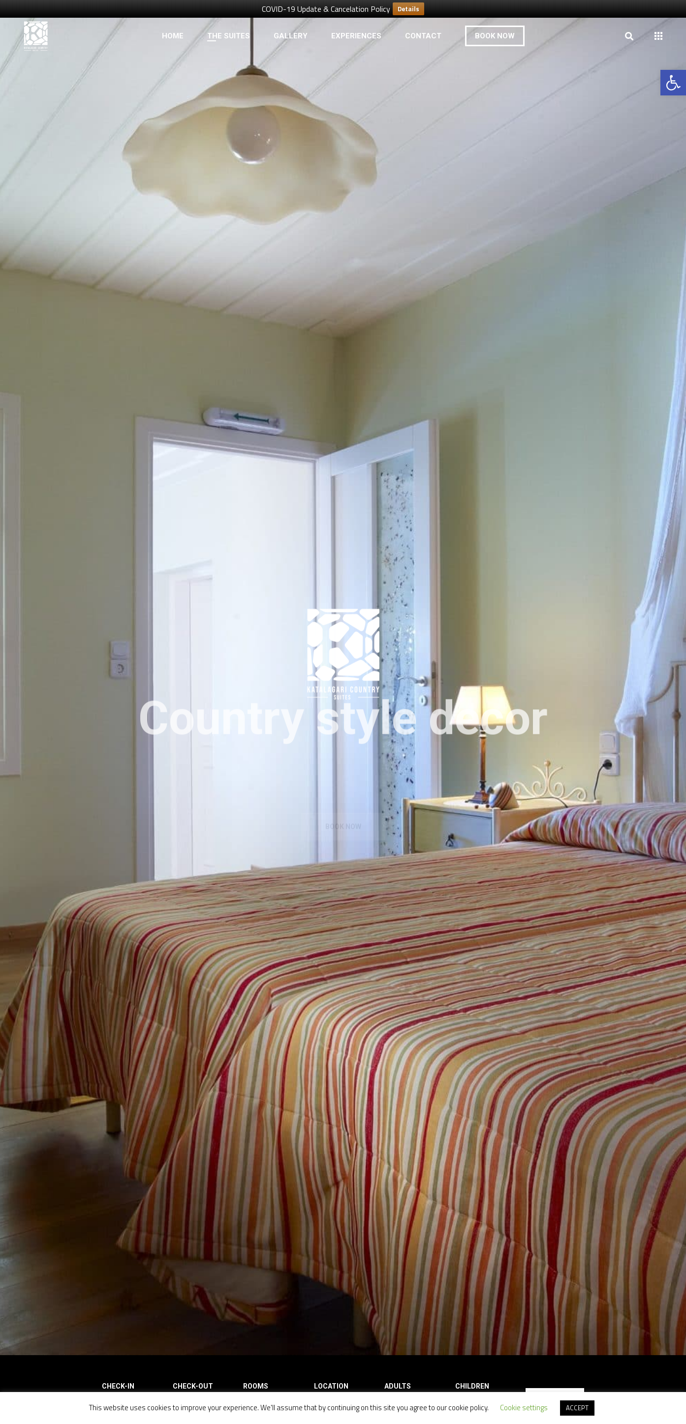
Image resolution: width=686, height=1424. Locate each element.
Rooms (255, 1386)
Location (331, 1386)
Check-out (193, 1386)
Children (472, 1386)
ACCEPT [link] (577, 1408)
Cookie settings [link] (524, 1407)
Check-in (118, 1386)
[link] (673, 82)
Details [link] (408, 9)
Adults (397, 1386)
